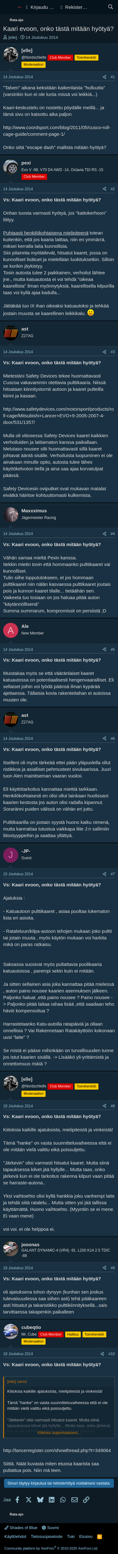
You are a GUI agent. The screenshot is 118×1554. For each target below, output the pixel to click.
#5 (113, 649)
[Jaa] (104, 77)
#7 (113, 874)
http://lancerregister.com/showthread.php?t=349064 (57, 1450)
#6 (113, 738)
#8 (113, 1106)
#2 (113, 189)
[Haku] (110, 7)
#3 (113, 352)
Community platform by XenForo (51, 1548)
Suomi (50, 1527)
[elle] (12, 37)
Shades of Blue (20, 1527)
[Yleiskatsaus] (98, 7)
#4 (113, 534)
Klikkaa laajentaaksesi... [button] (59, 1432)
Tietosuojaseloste (47, 1536)
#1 (113, 77)
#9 (113, 1268)
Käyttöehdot (15, 1536)
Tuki (71, 1536)
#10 (112, 1354)
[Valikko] (8, 7)
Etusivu (86, 1536)
